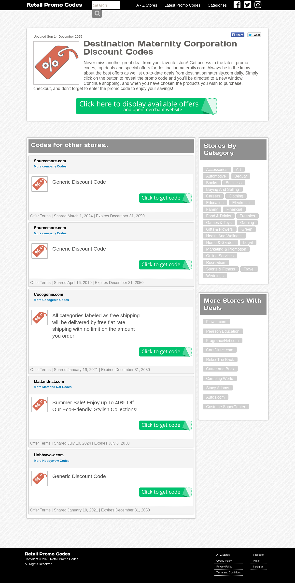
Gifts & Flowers (219, 229)
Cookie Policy (224, 560)
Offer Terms (40, 216)
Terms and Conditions (228, 572)
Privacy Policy (224, 566)
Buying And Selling (222, 189)
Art (238, 169)
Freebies (247, 216)
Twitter (256, 560)
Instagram (258, 566)
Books (211, 183)
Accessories (216, 169)
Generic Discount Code (79, 182)
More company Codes (50, 166)
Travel (249, 269)
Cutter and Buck (220, 369)
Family (212, 209)
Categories (217, 5)
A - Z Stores (146, 5)
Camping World (219, 378)
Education (215, 203)
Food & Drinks (218, 216)
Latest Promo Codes (182, 5)
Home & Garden (220, 242)
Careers (213, 196)
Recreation (215, 262)
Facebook (258, 554)
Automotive (216, 176)
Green (246, 229)
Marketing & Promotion (226, 249)
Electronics (241, 203)
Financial (234, 209)
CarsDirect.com (219, 350)
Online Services (220, 256)
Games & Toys (219, 223)
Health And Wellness (224, 236)
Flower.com (216, 322)
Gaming (247, 223)
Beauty (240, 176)
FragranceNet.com (222, 341)
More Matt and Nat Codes (53, 387)
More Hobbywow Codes (51, 461)
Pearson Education (222, 331)
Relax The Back (220, 360)
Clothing (236, 196)
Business (234, 183)
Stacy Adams (217, 388)
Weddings (215, 276)
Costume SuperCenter (225, 407)
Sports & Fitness (220, 269)
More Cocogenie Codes (51, 300)
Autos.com (215, 397)
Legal (248, 242)
